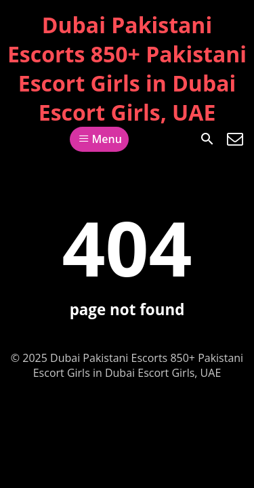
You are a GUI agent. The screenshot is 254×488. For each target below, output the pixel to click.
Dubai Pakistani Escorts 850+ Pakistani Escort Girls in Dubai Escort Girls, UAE (127, 68)
